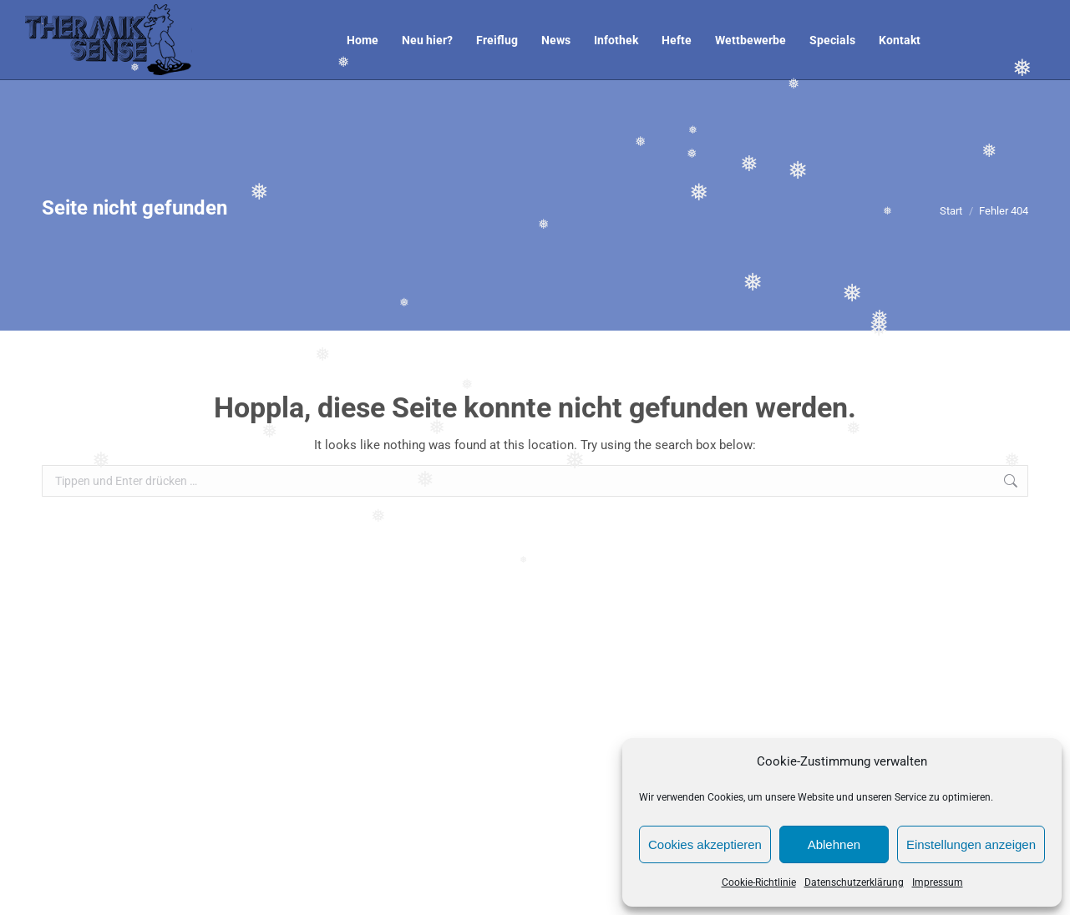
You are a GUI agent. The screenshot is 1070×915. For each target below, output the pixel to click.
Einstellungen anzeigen (971, 844)
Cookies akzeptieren (705, 844)
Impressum (937, 882)
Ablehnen (834, 844)
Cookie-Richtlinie (759, 882)
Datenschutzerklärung (854, 882)
